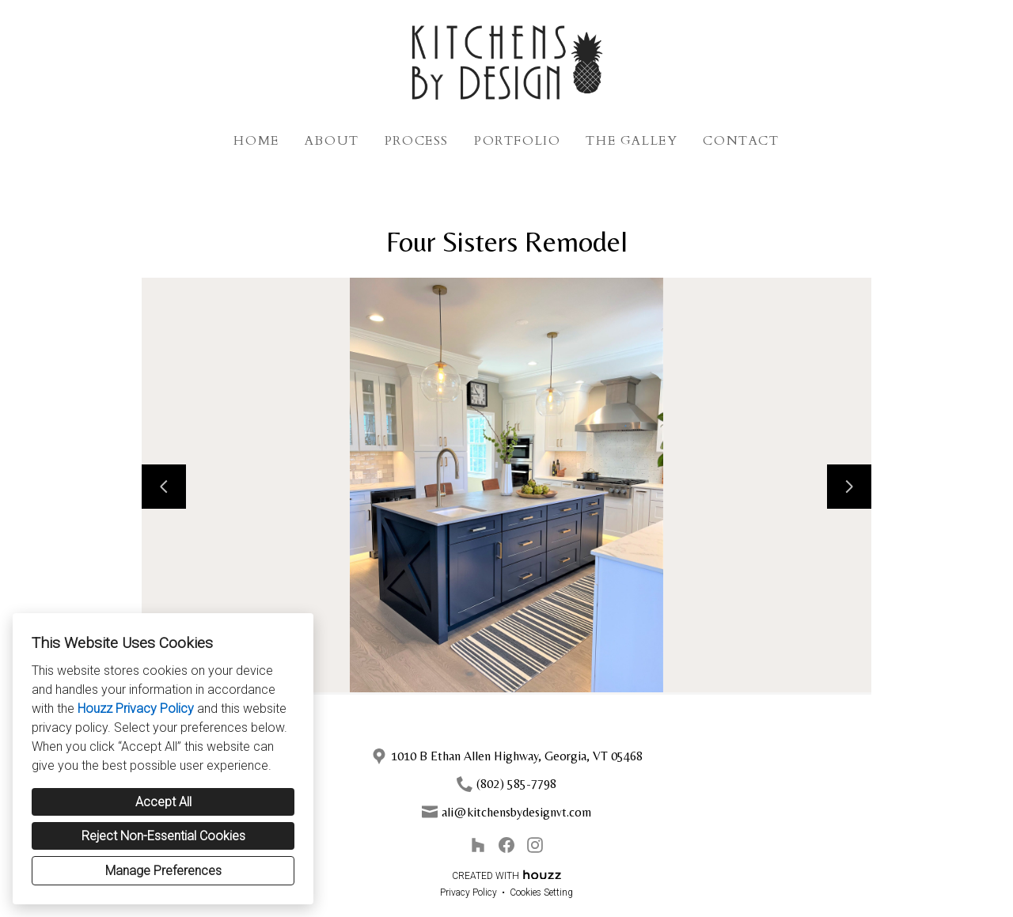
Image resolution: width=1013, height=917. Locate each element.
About (332, 141)
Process (417, 141)
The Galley (631, 141)
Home (256, 141)
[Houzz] (478, 845)
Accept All (163, 801)
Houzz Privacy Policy (136, 708)
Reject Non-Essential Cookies (163, 835)
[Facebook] (506, 845)
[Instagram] (535, 845)
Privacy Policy (468, 892)
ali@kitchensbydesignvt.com (516, 812)
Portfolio (517, 141)
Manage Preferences (163, 870)
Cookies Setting (541, 892)
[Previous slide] (164, 486)
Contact (741, 141)
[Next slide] (849, 486)
